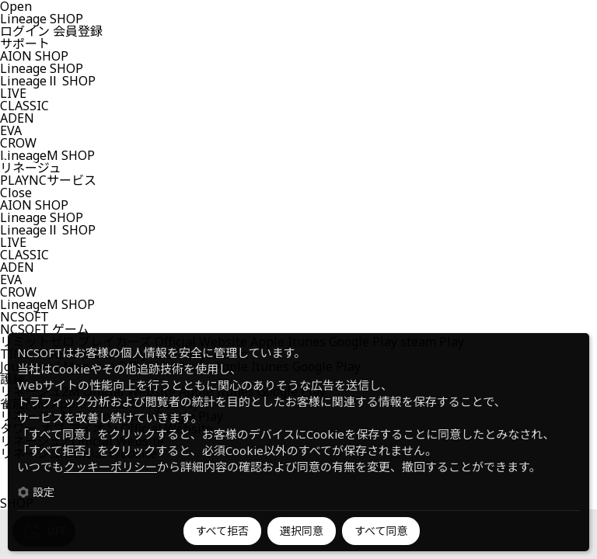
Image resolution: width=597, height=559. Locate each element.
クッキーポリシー (110, 466)
